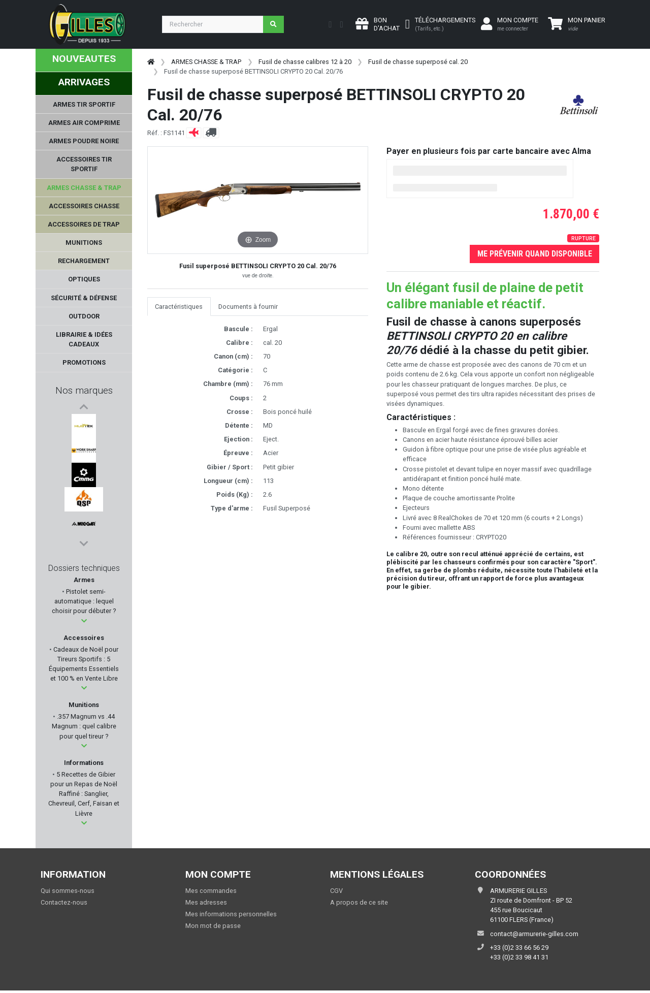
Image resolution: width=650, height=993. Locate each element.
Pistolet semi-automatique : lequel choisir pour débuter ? (84, 603)
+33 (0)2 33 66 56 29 (519, 950)
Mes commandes (211, 893)
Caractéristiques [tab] (179, 306)
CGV (336, 893)
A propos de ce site (359, 905)
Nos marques (84, 390)
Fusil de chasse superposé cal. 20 (418, 62)
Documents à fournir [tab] (248, 306)
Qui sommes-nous (67, 893)
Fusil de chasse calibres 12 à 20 (304, 62)
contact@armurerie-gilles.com (534, 936)
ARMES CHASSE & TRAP (206, 62)
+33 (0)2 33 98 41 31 (519, 960)
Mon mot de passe (213, 929)
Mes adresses (206, 905)
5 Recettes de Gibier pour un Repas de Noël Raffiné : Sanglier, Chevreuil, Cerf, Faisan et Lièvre (83, 796)
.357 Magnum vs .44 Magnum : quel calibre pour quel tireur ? (84, 728)
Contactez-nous (64, 905)
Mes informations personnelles (231, 916)
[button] (84, 623)
